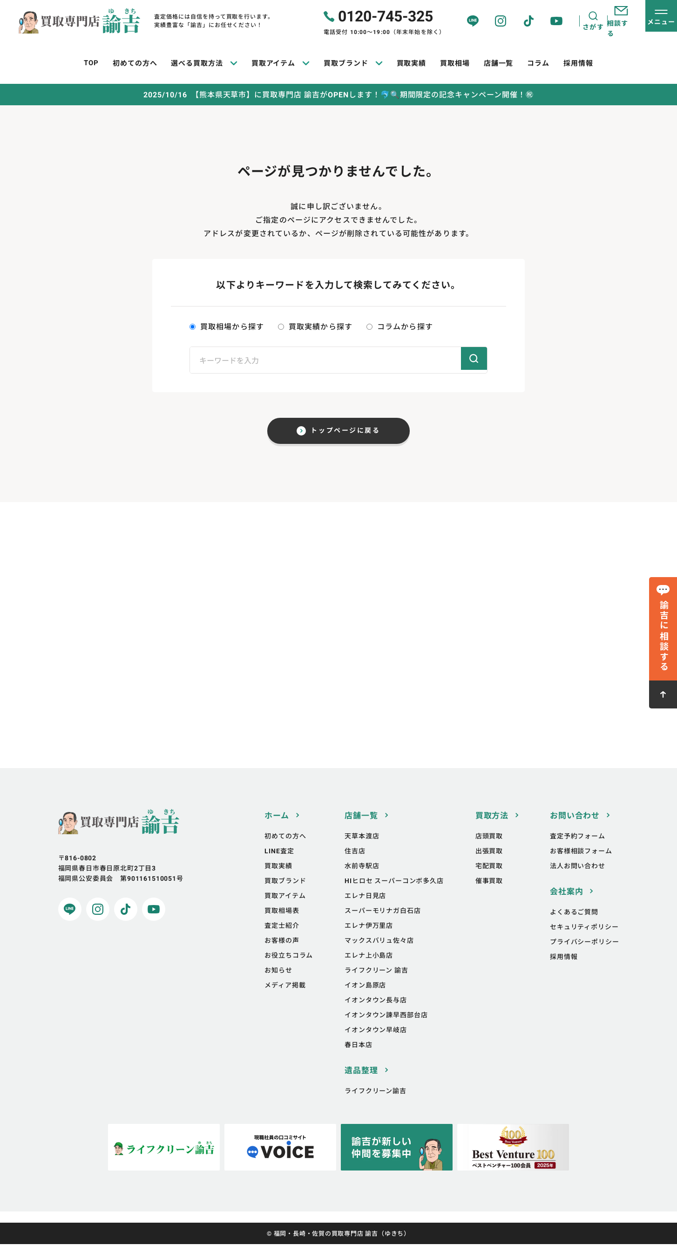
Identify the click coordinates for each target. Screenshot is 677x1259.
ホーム (276, 831)
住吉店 (355, 866)
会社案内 (566, 906)
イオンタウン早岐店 (376, 1045)
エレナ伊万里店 (369, 941)
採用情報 (563, 972)
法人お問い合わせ (577, 881)
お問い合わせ (575, 831)
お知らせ (278, 985)
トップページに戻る (345, 434)
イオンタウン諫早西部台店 (386, 1030)
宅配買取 (489, 881)
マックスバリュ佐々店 (379, 955)
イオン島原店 (365, 1000)
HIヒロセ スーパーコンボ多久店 (394, 896)
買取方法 (491, 831)
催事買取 (489, 896)
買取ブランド (285, 896)
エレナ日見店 (365, 911)
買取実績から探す (315, 327)
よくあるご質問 (574, 927)
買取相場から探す (227, 327)
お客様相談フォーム (581, 866)
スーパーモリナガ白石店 (382, 926)
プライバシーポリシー (584, 957)
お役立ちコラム (288, 970)
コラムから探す (399, 327)
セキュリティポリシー (584, 942)
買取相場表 (281, 926)
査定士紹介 (281, 941)
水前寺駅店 (362, 881)
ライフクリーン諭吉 (375, 1106)
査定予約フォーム (577, 851)
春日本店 (358, 1060)
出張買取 (489, 866)
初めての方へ (285, 851)
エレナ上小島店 (369, 970)
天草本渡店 (362, 851)
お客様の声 (281, 955)
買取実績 (278, 881)
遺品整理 (361, 1085)
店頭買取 (489, 851)
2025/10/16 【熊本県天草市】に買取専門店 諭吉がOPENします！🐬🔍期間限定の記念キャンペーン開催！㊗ (338, 95)
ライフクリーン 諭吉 (376, 985)
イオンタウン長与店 (376, 1015)
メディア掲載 (284, 1000)
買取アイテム (284, 911)
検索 (470, 360)
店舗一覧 (361, 831)
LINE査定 (279, 866)
